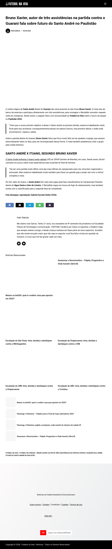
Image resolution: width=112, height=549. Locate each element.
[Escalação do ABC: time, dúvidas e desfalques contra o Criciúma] (82, 365)
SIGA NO (48, 516)
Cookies (64, 504)
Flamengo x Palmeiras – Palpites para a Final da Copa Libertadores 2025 (45, 414)
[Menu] (105, 4)
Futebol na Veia (12, 453)
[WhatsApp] (40, 205)
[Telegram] (30, 205)
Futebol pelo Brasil (27, 453)
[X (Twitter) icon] (19, 243)
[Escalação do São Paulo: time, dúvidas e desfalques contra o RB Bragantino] (30, 320)
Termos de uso (76, 504)
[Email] (50, 205)
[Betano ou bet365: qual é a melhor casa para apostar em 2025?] (30, 275)
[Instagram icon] (24, 243)
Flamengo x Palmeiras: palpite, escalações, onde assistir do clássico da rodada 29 (49, 425)
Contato (46, 504)
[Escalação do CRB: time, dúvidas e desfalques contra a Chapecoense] (30, 365)
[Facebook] (10, 205)
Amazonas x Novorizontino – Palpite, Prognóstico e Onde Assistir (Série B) (46, 436)
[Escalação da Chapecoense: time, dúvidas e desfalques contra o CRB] (82, 320)
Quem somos (35, 504)
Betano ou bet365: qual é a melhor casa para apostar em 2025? (41, 403)
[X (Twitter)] (20, 205)
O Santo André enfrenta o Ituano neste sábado (26, 159)
